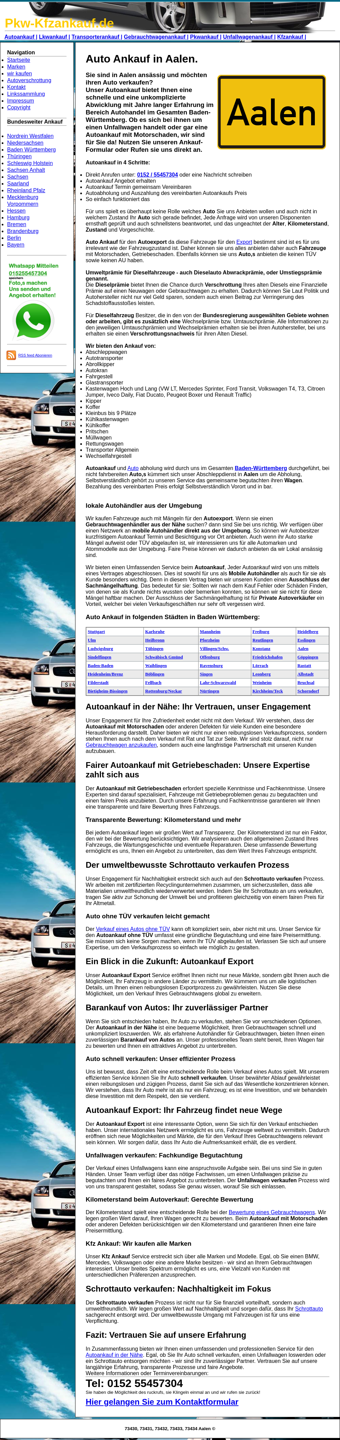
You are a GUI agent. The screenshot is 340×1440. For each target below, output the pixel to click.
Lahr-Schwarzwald (218, 682)
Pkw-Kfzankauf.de (59, 23)
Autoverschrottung (29, 80)
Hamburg (18, 217)
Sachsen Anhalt (26, 170)
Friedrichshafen (268, 657)
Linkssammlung (26, 94)
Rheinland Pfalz (26, 190)
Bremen (16, 224)
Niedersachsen (25, 143)
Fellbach (153, 682)
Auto (133, 468)
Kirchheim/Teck (268, 691)
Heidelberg (308, 631)
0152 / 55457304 (157, 175)
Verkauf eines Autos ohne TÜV (133, 929)
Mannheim (210, 631)
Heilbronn (155, 640)
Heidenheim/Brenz (105, 674)
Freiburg (261, 631)
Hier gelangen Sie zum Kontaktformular (162, 1401)
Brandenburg (23, 231)
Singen (206, 674)
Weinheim (262, 682)
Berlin (14, 238)
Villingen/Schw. (214, 648)
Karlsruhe (155, 631)
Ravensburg (211, 665)
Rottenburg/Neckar (163, 691)
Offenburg (210, 657)
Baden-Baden (100, 665)
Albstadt (306, 674)
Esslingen (307, 640)
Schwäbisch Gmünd (164, 657)
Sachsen (17, 177)
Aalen (303, 648)
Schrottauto (309, 1309)
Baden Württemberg (31, 149)
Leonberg (262, 674)
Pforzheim (210, 640)
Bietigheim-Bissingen (108, 691)
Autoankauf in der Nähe (114, 1355)
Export (244, 242)
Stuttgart (96, 631)
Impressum (20, 101)
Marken (16, 67)
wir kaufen (19, 73)
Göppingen (308, 657)
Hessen (16, 211)
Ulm (92, 640)
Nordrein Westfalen (30, 136)
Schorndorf (308, 691)
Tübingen (154, 648)
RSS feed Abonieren (35, 355)
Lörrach (260, 665)
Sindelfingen (99, 657)
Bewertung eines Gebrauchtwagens (272, 1212)
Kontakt (16, 87)
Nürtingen (209, 691)
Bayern (15, 245)
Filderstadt (98, 682)
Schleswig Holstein (30, 163)
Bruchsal (306, 682)
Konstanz (262, 648)
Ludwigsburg (100, 648)
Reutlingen (263, 640)
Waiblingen (156, 665)
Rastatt (304, 665)
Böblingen (154, 674)
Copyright (18, 107)
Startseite (18, 60)
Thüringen (19, 156)
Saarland (18, 183)
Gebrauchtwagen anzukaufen (121, 745)
